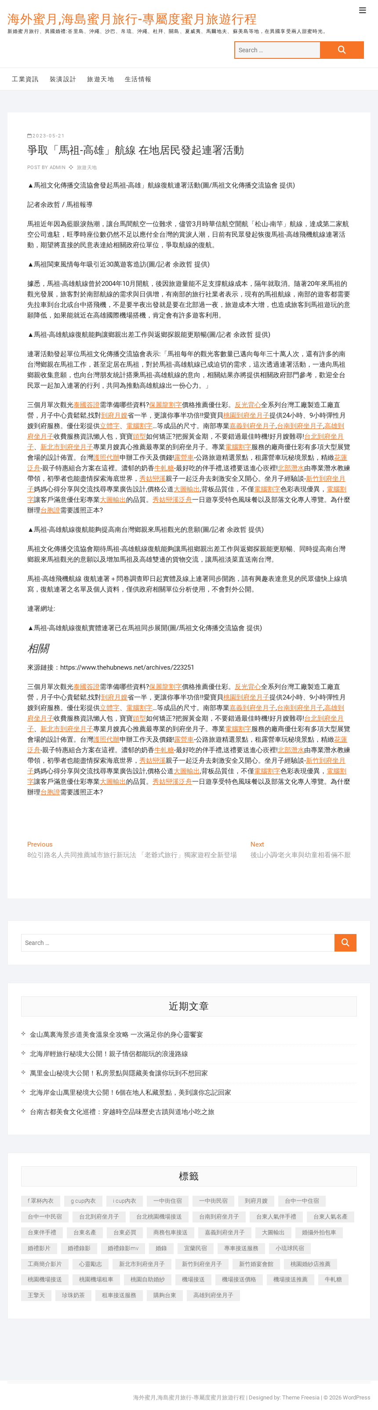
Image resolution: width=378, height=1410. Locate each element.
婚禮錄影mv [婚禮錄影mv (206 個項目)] (123, 1248)
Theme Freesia (301, 1397)
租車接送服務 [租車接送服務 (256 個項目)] (119, 1295)
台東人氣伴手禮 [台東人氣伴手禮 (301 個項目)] (276, 1216)
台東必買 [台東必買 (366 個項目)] (124, 1232)
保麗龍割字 (165, 405)
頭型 (139, 436)
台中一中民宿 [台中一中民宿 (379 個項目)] (45, 1216)
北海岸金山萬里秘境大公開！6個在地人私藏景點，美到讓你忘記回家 (130, 1092)
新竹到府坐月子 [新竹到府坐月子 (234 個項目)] (202, 1264)
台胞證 (50, 510)
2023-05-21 (46, 136)
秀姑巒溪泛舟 (172, 500)
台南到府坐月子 (300, 426)
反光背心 (248, 405)
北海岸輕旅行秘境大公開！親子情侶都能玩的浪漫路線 (109, 1054)
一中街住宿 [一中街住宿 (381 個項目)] (167, 1200)
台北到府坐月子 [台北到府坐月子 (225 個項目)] (99, 1216)
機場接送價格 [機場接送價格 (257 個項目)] (239, 1279)
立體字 (110, 426)
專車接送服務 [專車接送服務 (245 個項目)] (241, 1248)
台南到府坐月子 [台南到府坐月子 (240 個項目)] (219, 1216)
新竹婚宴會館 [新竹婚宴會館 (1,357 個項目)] (256, 1264)
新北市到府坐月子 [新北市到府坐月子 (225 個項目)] (142, 1264)
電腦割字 (139, 426)
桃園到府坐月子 (246, 415)
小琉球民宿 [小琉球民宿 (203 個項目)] (290, 1248)
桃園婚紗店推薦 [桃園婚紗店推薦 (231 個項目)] (311, 1264)
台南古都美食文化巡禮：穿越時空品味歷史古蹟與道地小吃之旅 (122, 1112)
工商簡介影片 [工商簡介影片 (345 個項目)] (45, 1264)
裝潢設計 (63, 79)
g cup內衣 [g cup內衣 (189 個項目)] (83, 1200)
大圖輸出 (187, 489)
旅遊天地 (100, 79)
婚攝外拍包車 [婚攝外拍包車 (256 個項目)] (319, 1232)
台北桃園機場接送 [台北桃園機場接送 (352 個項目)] (159, 1216)
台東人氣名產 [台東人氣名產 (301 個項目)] (330, 1216)
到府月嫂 (114, 415)
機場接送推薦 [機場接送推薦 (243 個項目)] (290, 1279)
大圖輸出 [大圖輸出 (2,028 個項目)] (273, 1232)
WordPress (357, 1397)
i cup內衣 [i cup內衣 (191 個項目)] (124, 1200)
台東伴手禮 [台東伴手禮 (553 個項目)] (42, 1232)
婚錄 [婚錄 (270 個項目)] (161, 1248)
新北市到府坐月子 (66, 447)
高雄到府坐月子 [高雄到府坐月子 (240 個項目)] (213, 1295)
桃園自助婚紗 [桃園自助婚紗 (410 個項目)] (148, 1279)
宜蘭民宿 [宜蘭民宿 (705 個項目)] (195, 1248)
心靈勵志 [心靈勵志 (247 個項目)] (90, 1264)
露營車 (184, 458)
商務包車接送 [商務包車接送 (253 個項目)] (170, 1232)
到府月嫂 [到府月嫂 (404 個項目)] (256, 1200)
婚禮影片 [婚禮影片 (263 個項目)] (39, 1248)
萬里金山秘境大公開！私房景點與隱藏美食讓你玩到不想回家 (119, 1073)
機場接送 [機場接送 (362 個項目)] (193, 1279)
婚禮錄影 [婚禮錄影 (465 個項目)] (79, 1248)
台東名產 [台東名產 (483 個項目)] (84, 1232)
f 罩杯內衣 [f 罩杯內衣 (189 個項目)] (41, 1200)
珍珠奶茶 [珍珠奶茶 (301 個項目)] (73, 1295)
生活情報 (138, 79)
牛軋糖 (164, 468)
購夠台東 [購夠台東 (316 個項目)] (164, 1295)
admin (56, 167)
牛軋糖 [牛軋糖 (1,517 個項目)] (333, 1279)
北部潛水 (291, 468)
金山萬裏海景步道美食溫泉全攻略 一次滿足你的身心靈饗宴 (116, 1035)
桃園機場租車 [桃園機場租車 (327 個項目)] (96, 1279)
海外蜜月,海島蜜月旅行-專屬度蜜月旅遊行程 (132, 19)
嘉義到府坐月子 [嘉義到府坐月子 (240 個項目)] (225, 1232)
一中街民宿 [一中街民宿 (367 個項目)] (213, 1200)
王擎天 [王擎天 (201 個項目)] (36, 1295)
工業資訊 (25, 79)
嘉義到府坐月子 (252, 426)
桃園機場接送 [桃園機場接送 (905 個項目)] (45, 1279)
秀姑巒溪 (152, 479)
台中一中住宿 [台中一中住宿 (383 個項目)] (302, 1200)
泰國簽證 (86, 405)
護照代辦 (106, 458)
